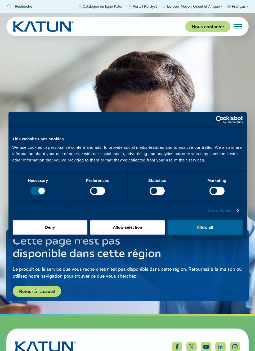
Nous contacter (208, 26)
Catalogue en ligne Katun (101, 6)
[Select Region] (192, 6)
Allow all (205, 227)
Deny (50, 227)
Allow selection (127, 227)
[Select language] (238, 6)
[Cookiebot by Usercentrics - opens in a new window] (219, 120)
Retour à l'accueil (37, 291)
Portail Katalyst (143, 6)
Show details (220, 210)
